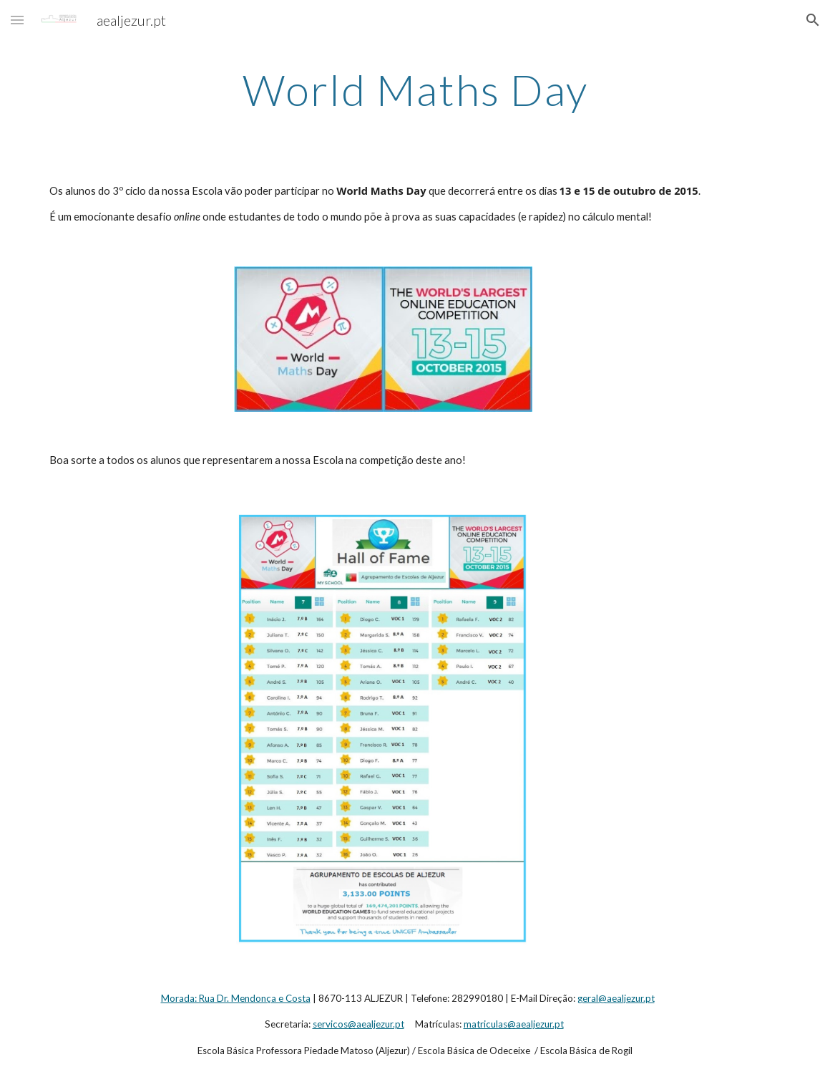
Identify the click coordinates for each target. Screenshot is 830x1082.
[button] (17, 19)
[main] (415, 89)
